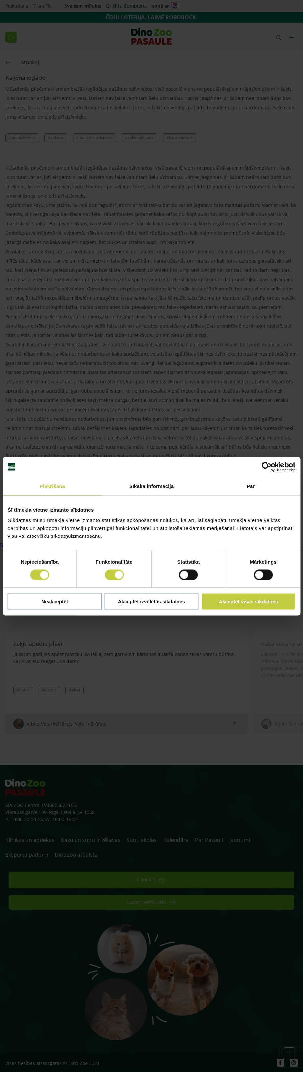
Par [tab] (251, 486)
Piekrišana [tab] (52, 486)
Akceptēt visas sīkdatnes (248, 601)
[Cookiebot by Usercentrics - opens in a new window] (266, 467)
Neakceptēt (54, 601)
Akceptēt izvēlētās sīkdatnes (151, 601)
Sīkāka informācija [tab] (151, 486)
